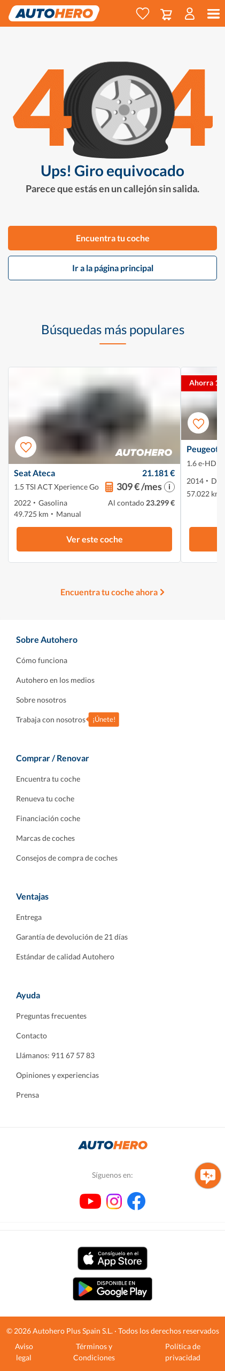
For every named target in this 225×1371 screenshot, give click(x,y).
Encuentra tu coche (113, 238)
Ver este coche (94, 539)
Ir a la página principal (112, 268)
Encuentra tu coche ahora (109, 592)
